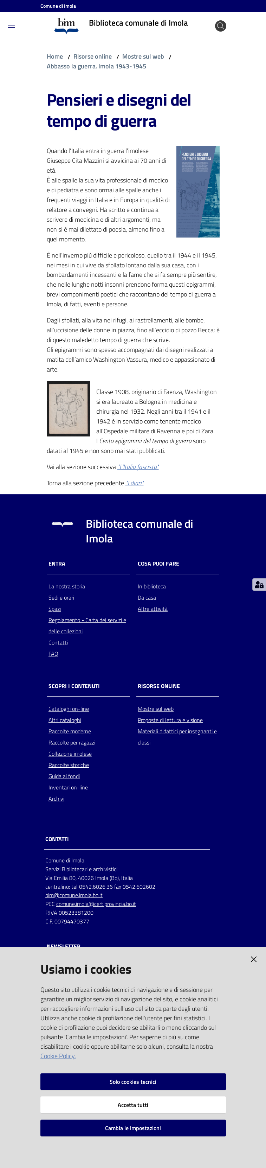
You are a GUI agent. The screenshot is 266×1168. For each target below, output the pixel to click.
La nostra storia (66, 586)
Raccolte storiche (68, 765)
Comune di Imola (58, 5)
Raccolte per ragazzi (71, 742)
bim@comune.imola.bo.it (74, 895)
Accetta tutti (133, 1105)
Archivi (56, 798)
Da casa (147, 597)
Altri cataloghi (64, 720)
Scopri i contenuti (74, 686)
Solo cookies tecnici (133, 1081)
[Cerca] (220, 26)
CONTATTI (57, 839)
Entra (56, 564)
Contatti (58, 642)
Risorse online (92, 56)
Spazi (54, 609)
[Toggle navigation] (11, 25)
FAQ (53, 653)
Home (55, 56)
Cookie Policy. (58, 1056)
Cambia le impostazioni (133, 1128)
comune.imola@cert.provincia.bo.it (96, 904)
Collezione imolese (70, 753)
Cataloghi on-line (68, 709)
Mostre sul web (143, 56)
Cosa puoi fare (158, 564)
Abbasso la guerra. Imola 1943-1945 (96, 66)
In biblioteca (152, 586)
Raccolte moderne (69, 731)
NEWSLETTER (63, 946)
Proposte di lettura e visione (170, 720)
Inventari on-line (68, 787)
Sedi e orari (61, 597)
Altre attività (153, 609)
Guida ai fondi (64, 776)
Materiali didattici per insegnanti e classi (177, 737)
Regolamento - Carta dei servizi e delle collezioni (87, 625)
